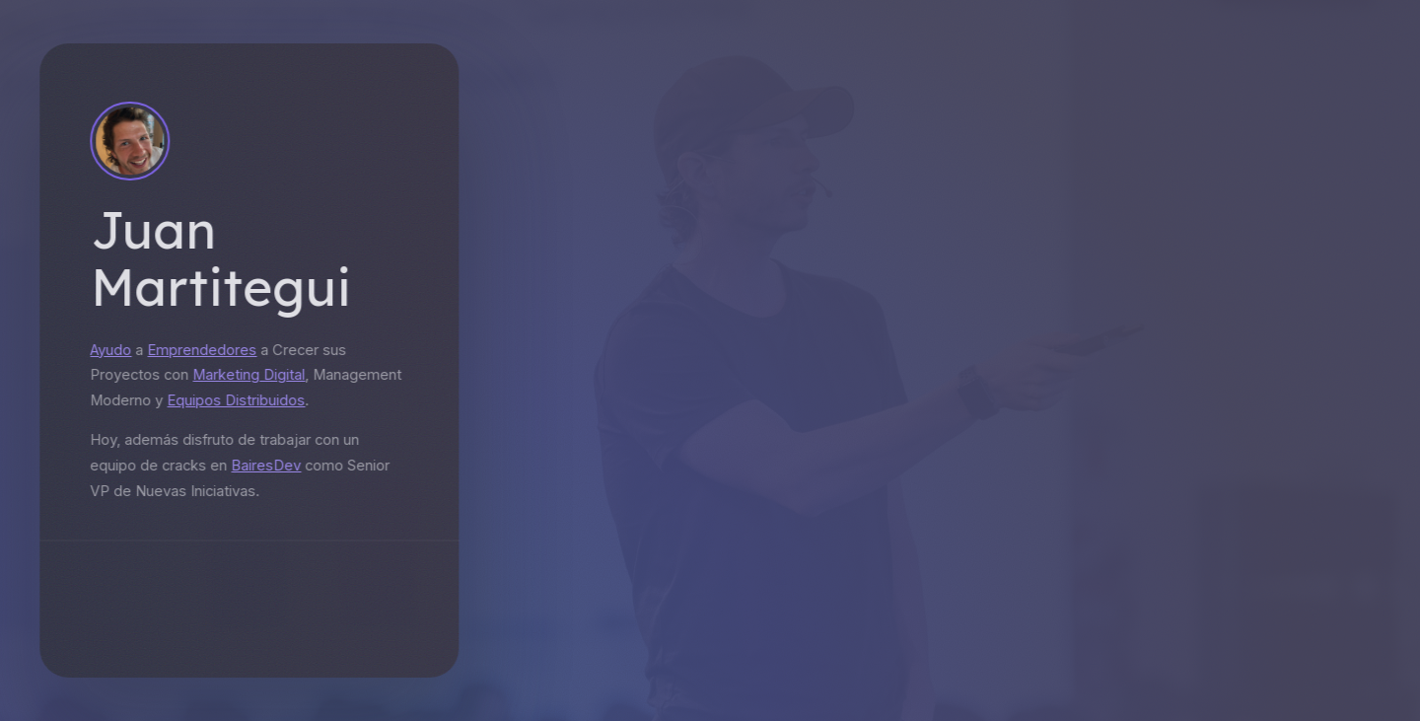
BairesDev (262, 465)
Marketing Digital (244, 375)
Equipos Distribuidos (232, 400)
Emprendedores (197, 350)
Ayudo (106, 350)
